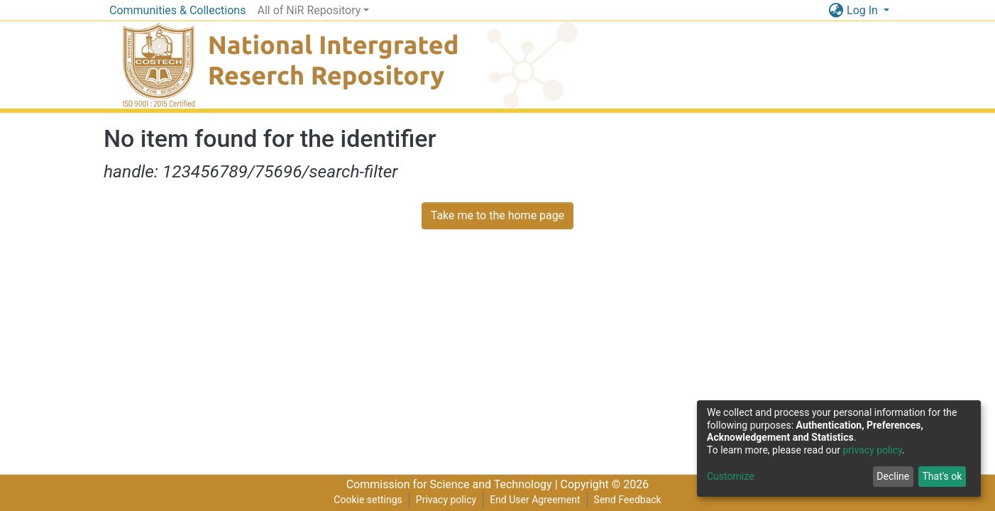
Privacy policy (446, 499)
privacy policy (872, 450)
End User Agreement (535, 499)
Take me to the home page (498, 215)
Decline (892, 476)
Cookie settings (368, 499)
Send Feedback (627, 499)
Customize (730, 476)
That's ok (942, 476)
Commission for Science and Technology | (453, 484)
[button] (836, 11)
